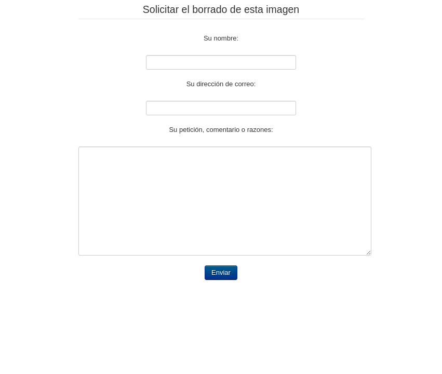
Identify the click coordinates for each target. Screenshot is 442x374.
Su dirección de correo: (221, 84)
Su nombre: (221, 38)
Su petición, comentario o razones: (221, 129)
